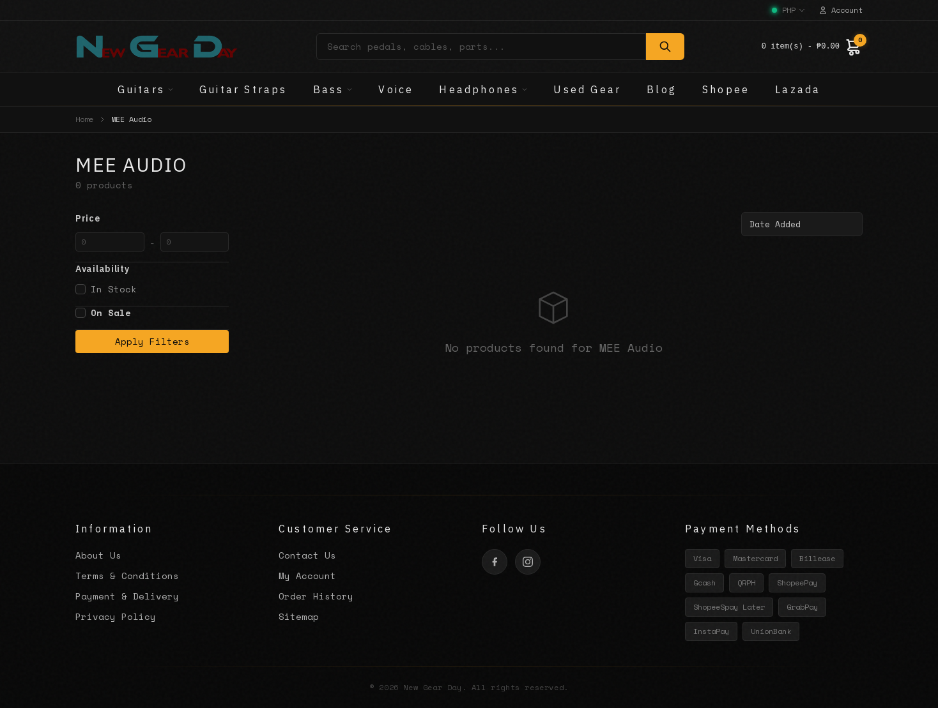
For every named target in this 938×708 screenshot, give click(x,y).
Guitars (146, 89)
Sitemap (299, 616)
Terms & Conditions (127, 575)
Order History (316, 596)
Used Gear (587, 89)
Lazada (797, 89)
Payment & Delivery (127, 596)
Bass (333, 89)
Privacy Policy (115, 616)
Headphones (483, 89)
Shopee (726, 89)
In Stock (106, 289)
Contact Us (307, 555)
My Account (307, 575)
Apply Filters (152, 341)
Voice (395, 89)
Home (84, 119)
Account (841, 10)
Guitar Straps (243, 89)
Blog (662, 89)
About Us (98, 555)
